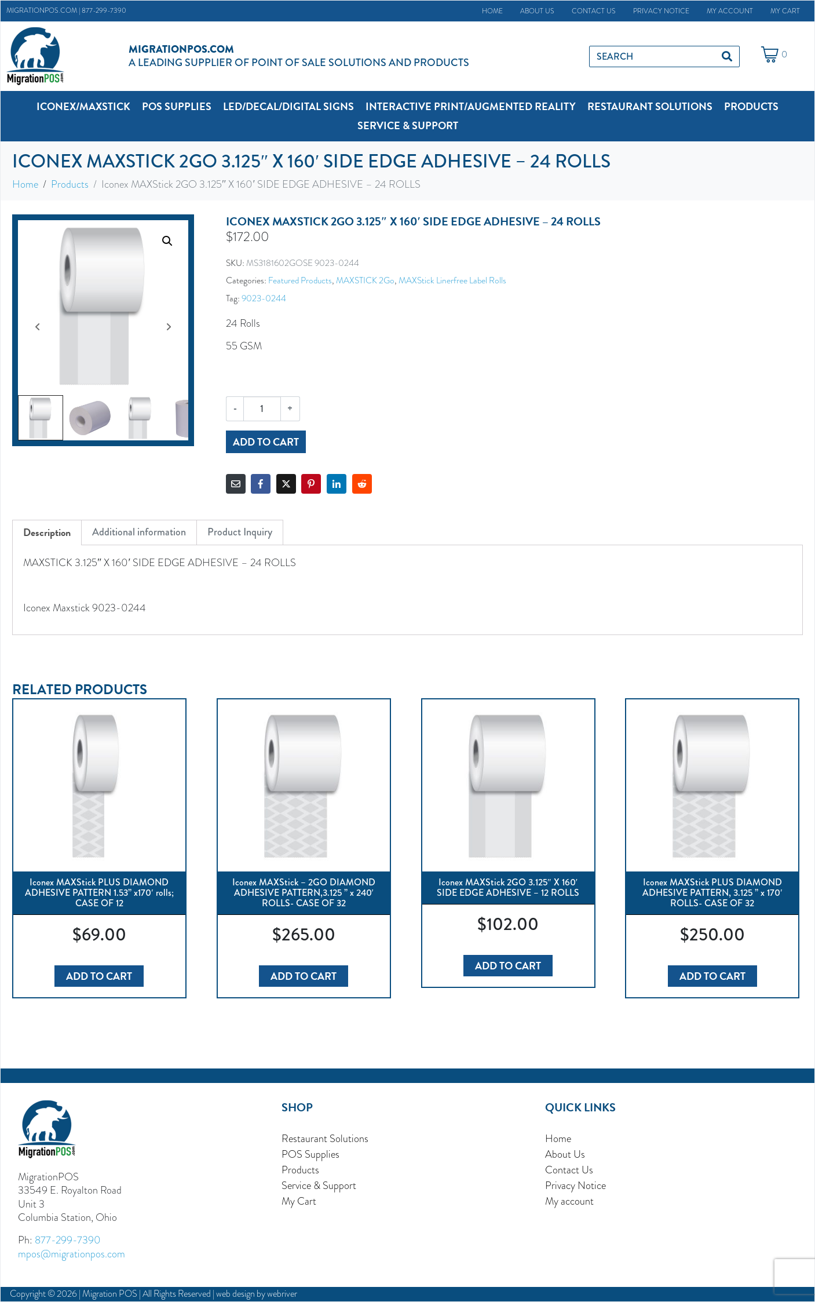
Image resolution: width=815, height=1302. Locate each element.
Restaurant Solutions (325, 1138)
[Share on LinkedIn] (336, 484)
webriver (282, 1294)
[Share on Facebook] (261, 484)
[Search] (727, 56)
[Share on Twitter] (286, 484)
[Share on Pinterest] (311, 484)
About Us (537, 11)
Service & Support (319, 1185)
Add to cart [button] (99, 976)
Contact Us (594, 11)
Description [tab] (47, 532)
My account (730, 11)
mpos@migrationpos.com (71, 1253)
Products (300, 1169)
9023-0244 (264, 298)
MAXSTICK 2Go (365, 280)
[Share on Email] (236, 484)
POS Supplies (310, 1154)
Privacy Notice (661, 11)
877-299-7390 (104, 10)
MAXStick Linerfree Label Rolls (452, 280)
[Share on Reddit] (362, 484)
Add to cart (266, 442)
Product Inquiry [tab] (239, 531)
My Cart (785, 11)
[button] (83, 106)
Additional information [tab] (139, 531)
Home (492, 11)
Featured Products (300, 280)
